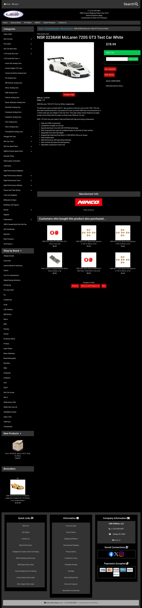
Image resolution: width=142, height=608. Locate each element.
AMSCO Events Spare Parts (18, 151)
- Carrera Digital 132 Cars (13, 68)
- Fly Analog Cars (10, 78)
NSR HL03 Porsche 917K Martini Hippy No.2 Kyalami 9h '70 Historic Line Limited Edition (17, 490)
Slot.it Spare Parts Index (25, 584)
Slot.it (6, 397)
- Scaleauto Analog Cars (12, 112)
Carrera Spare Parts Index (26, 578)
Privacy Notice (71, 552)
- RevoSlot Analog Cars (12, 107)
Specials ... (7, 234)
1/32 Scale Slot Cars (51, 29)
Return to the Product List (90, 286)
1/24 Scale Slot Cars (18, 54)
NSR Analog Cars (67, 29)
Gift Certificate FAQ (71, 578)
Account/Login (71, 526)
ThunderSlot (8, 427)
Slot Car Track (18, 141)
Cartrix (6, 270)
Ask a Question (110, 69)
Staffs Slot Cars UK (10, 407)
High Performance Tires (18, 180)
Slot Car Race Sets (18, 49)
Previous (75, 286)
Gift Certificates (9, 229)
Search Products (49, 23)
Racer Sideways (9, 353)
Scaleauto (7, 373)
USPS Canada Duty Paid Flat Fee (15, 224)
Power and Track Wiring (18, 190)
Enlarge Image (69, 95)
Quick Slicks (8, 349)
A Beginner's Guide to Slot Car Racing (25, 552)
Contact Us (62, 23)
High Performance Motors (18, 176)
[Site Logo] (24, 13)
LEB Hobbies (8, 309)
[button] (131, 4)
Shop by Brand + (13, 250)
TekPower (7, 422)
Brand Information (25, 545)
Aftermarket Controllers (12, 161)
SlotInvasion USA (10, 402)
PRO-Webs (94, 603)
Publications (18, 219)
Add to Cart (133, 59)
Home (7, 4)
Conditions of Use (71, 558)
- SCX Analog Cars (10, 122)
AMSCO (37, 23)
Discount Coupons (71, 584)
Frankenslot (8, 300)
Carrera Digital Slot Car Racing (25, 571)
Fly (5, 295)
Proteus (6, 344)
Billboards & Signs (10, 200)
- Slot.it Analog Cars (11, 127)
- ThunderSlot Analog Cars (13, 132)
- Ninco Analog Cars (11, 88)
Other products (88, 210)
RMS (5, 368)
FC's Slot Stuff (9, 290)
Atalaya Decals (9, 256)
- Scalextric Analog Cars (12, 117)
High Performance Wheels (18, 185)
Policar (6, 334)
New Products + (12, 433)
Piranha (6, 329)
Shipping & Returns (71, 539)
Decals (18, 210)
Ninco (6, 319)
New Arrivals (18, 39)
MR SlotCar (8, 314)
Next (104, 286)
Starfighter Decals (10, 412)
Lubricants (7, 166)
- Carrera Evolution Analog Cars (15, 73)
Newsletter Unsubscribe (71, 590)
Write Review (109, 75)
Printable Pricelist (71, 565)
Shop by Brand (16, 23)
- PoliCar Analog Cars (11, 97)
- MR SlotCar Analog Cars (13, 83)
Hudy (5, 305)
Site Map (71, 571)
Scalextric (7, 378)
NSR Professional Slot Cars (25, 558)
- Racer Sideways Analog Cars (14, 102)
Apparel (6, 215)
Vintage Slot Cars (18, 137)
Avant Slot (7, 261)
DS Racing (7, 285)
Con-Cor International (11, 275)
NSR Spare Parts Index (26, 565)
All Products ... (9, 244)
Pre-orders (18, 44)
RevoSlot (7, 363)
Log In (15, 4)
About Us (25, 526)
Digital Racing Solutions (12, 280)
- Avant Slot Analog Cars (12, 63)
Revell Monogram (10, 358)
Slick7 (6, 388)
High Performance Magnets (13, 171)
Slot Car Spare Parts (18, 146)
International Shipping (71, 545)
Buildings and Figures (11, 205)
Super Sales (8, 34)
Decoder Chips (9, 156)
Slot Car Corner (9, 392)
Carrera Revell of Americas (13, 266)
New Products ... (9, 239)
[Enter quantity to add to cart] (117, 59)
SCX (5, 383)
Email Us (116, 540)
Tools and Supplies (10, 195)
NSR (5, 324)
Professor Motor (9, 339)
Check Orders (71, 532)
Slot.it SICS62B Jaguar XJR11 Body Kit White (17, 448)
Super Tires (8, 417)
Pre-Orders (28, 23)
